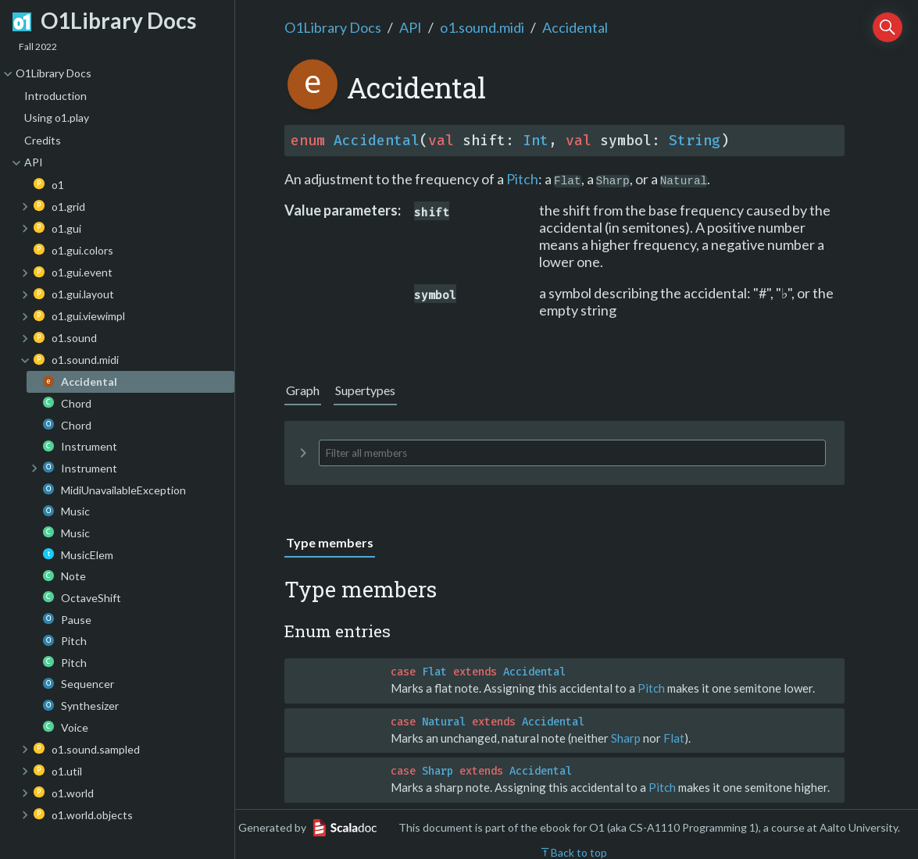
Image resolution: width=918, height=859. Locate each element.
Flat (434, 672)
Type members (329, 542)
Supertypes (365, 390)
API (410, 27)
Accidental (575, 27)
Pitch (522, 178)
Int (535, 140)
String (694, 140)
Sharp (626, 738)
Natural (444, 722)
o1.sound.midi (482, 27)
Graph (303, 390)
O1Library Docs (332, 27)
